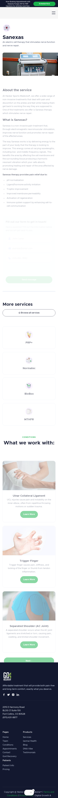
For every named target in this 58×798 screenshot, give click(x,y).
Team (5, 744)
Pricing (6, 772)
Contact (6, 755)
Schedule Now (44, 4)
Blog (25, 748)
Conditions (8, 748)
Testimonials (29, 755)
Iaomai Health (30, 744)
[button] (53, 13)
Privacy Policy (26, 796)
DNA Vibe (28, 751)
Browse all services (29, 313)
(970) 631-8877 (10, 719)
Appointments (10, 751)
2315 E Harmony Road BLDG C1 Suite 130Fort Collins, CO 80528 (14, 712)
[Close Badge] (33, 790)
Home (6, 740)
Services (27, 740)
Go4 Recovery (9, 759)
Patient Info (8, 768)
